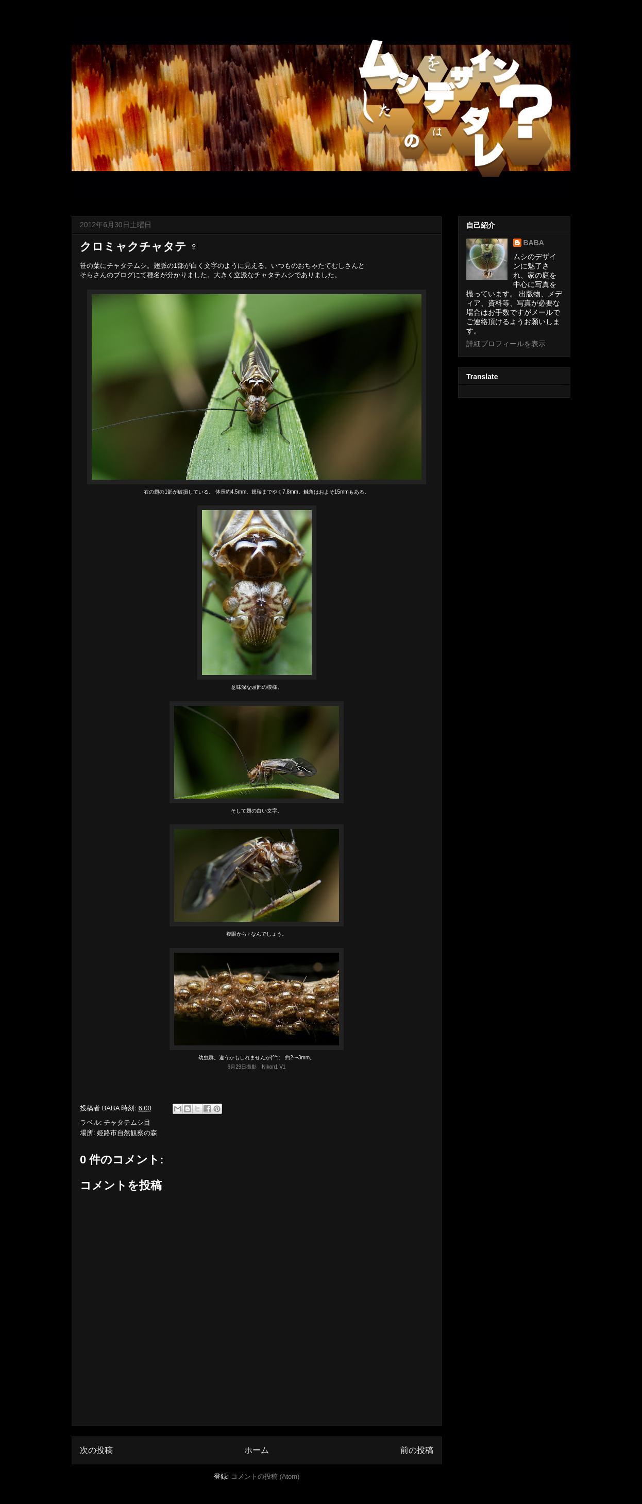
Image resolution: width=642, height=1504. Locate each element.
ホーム (256, 1450)
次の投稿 (96, 1450)
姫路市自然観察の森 (127, 1133)
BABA (533, 243)
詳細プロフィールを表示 (506, 344)
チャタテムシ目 (127, 1122)
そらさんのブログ (106, 275)
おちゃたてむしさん (328, 265)
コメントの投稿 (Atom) (265, 1476)
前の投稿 (416, 1450)
